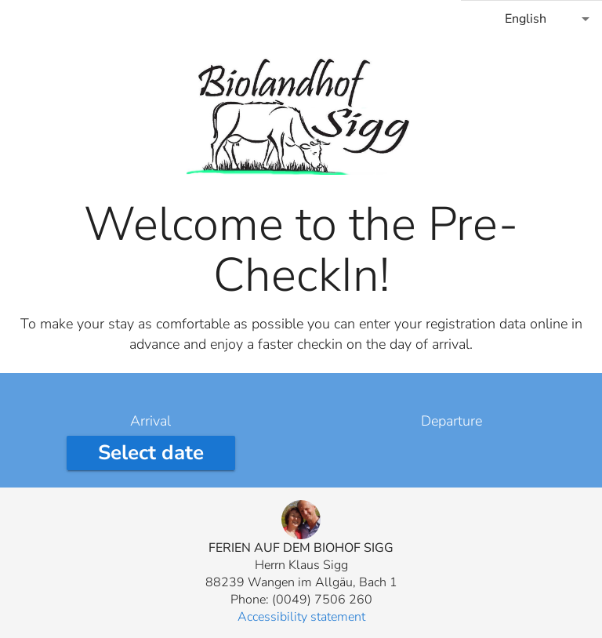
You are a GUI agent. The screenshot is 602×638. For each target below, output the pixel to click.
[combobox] (531, 19)
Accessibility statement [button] (301, 616)
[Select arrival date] (151, 453)
